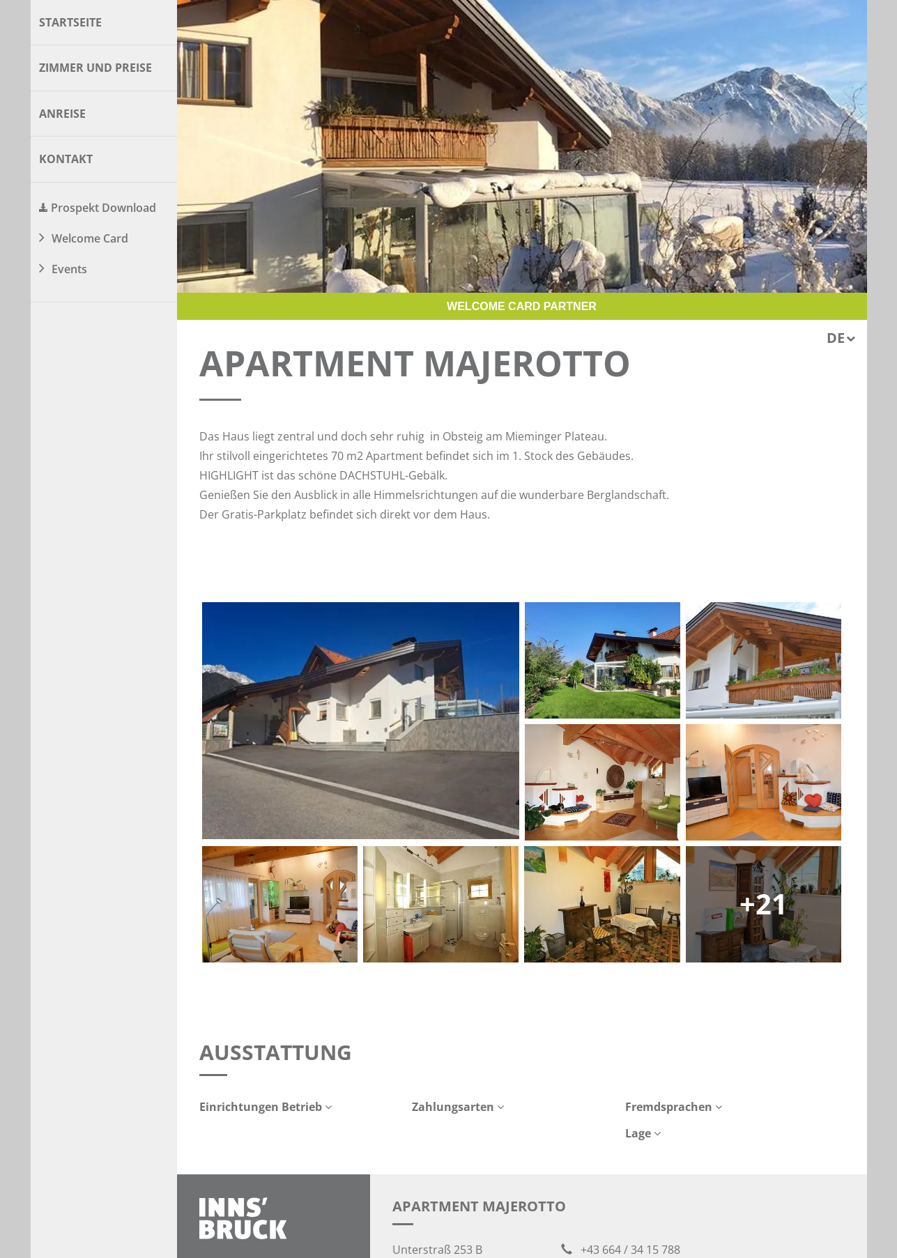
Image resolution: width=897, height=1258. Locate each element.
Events (69, 269)
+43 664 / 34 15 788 (620, 1249)
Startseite (70, 22)
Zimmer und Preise (95, 67)
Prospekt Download (103, 207)
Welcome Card (90, 238)
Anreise (62, 113)
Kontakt (66, 159)
